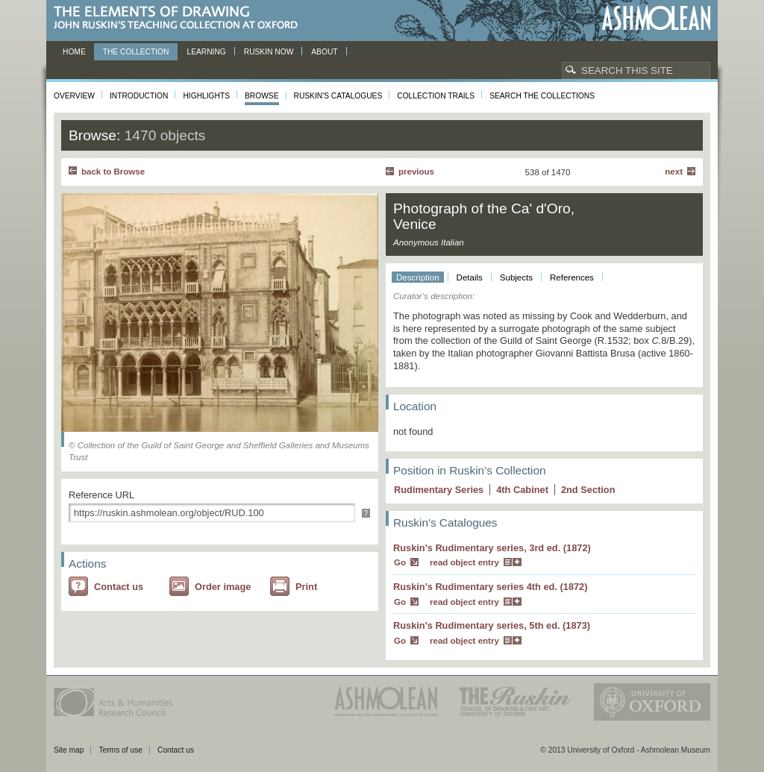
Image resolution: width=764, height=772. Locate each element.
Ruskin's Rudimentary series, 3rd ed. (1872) (492, 547)
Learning (206, 52)
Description (417, 277)
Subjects (516, 277)
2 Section (588, 489)
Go (400, 562)
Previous (416, 171)
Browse (262, 96)
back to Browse (113, 171)
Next (674, 171)
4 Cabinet (522, 489)
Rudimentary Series (438, 489)
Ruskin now (269, 52)
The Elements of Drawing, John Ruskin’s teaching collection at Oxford (180, 18)
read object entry (464, 562)
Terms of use (120, 750)
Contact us (118, 586)
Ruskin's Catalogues (338, 96)
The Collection (136, 52)
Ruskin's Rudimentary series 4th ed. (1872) (490, 586)
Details (470, 277)
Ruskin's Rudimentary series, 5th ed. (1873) (491, 625)
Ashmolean (656, 18)
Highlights (206, 96)
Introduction (139, 96)
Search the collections (542, 96)
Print (306, 586)
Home (74, 52)
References (572, 277)
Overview (74, 96)
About (324, 52)
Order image (223, 586)
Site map (69, 750)
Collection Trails (436, 96)
